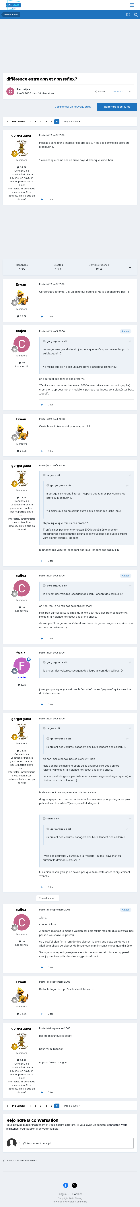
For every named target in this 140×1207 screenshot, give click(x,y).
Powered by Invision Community (70, 1201)
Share (100, 91)
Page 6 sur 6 (72, 121)
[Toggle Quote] (44, 341)
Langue (63, 1194)
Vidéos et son (46, 93)
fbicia (21, 653)
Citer (50, 199)
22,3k (21, 316)
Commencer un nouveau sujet (73, 106)
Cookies (77, 1194)
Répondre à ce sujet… (38, 1143)
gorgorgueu (21, 135)
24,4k (21, 167)
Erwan (21, 284)
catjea (26, 89)
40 (22, 362)
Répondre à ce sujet (117, 106)
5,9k (22, 684)
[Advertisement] (45, 47)
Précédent (19, 121)
